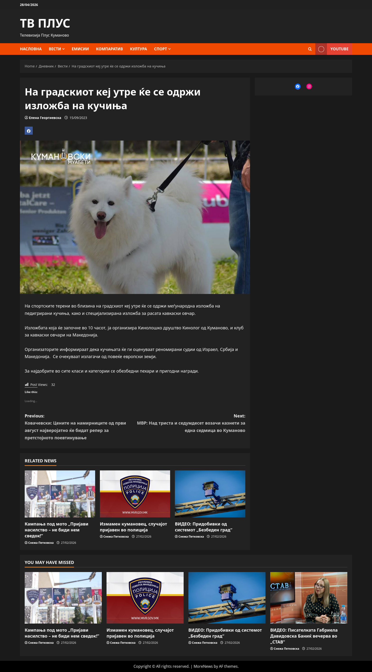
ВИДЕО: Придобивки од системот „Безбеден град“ (203, 527)
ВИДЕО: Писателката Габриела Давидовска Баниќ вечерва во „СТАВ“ (304, 636)
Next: (190, 423)
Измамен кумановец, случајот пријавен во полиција (133, 527)
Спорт (160, 49)
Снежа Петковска (41, 543)
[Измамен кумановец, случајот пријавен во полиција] (135, 493)
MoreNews (203, 666)
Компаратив (109, 49)
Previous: (80, 427)
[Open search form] (310, 49)
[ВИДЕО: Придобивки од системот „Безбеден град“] (210, 493)
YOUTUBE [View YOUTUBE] (332, 49)
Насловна (31, 49)
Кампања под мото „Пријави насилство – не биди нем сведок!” (56, 530)
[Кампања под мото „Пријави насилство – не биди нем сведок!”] (60, 493)
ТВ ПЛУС (45, 23)
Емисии (80, 49)
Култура (138, 49)
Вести (55, 49)
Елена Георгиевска (45, 117)
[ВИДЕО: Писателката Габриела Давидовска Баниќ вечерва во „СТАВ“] (308, 598)
